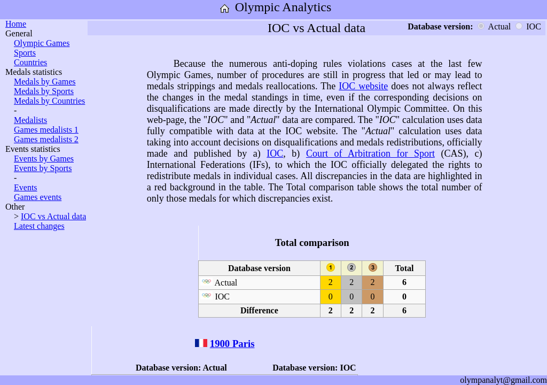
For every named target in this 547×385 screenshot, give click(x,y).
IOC (275, 153)
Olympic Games (41, 43)
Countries (30, 62)
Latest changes (39, 225)
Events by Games (44, 158)
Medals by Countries (49, 100)
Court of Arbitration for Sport (370, 153)
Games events (37, 197)
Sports (25, 52)
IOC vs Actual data (53, 216)
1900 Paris (232, 343)
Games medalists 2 (46, 139)
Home (15, 23)
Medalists (30, 120)
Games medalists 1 (46, 129)
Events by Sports (43, 168)
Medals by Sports (44, 91)
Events (25, 187)
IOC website (363, 86)
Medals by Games (45, 81)
